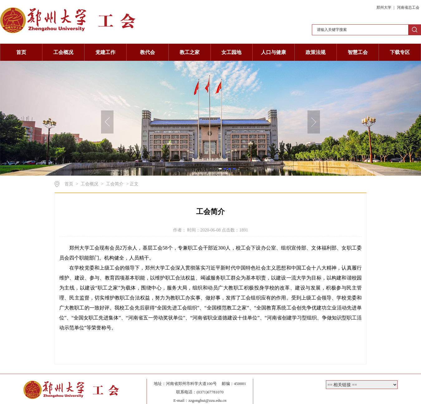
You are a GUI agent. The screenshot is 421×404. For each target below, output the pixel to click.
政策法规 (316, 52)
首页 (21, 52)
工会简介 (114, 184)
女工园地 (231, 52)
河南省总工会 (408, 7)
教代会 (147, 52)
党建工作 (105, 52)
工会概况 (63, 52)
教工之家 (190, 52)
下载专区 (400, 52)
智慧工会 (358, 52)
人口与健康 (273, 52)
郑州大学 (384, 7)
